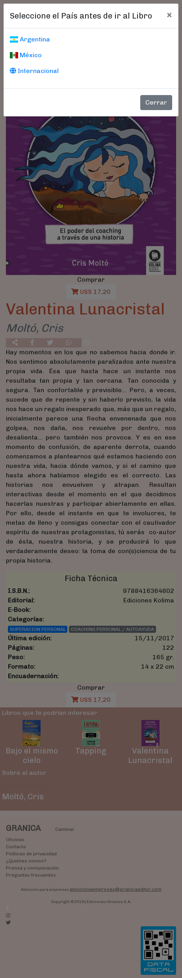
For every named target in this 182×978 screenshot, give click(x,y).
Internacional (34, 71)
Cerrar (156, 102)
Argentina (30, 39)
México (26, 55)
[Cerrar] (169, 15)
